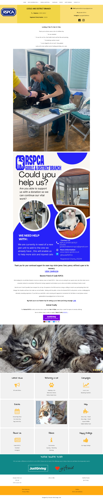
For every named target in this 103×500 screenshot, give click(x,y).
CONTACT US (77, 2)
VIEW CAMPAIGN (51, 271)
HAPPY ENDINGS (68, 2)
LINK (74, 300)
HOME (24, 2)
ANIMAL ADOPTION (44, 2)
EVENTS (61, 2)
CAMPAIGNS (54, 2)
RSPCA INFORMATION (32, 2)
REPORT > (65, 312)
